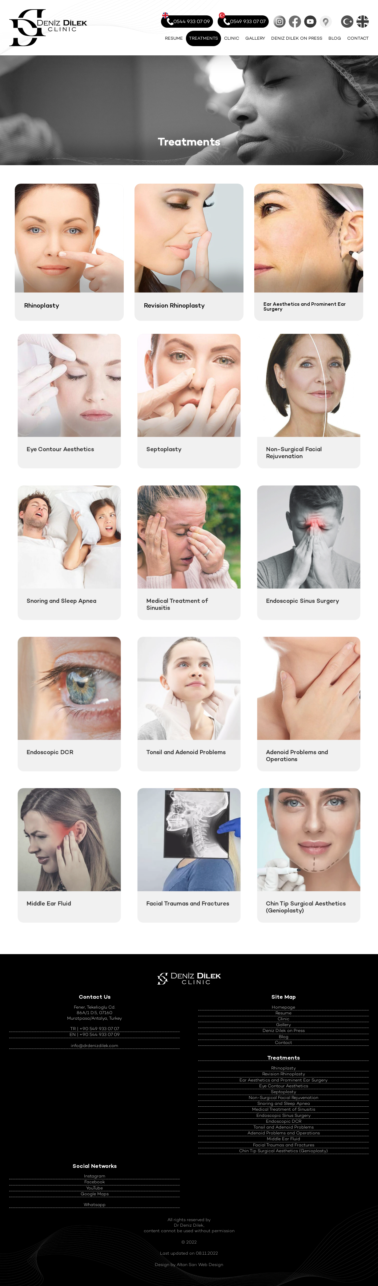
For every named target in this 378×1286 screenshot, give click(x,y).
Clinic (283, 1018)
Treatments (283, 1058)
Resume (283, 1013)
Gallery (283, 1024)
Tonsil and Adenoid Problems (283, 1127)
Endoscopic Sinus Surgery (283, 1115)
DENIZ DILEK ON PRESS (296, 38)
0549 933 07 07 (242, 19)
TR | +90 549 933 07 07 (94, 1028)
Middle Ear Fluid (283, 1138)
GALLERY (255, 38)
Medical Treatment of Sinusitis (283, 1109)
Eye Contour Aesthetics (283, 1086)
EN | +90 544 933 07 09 (95, 1034)
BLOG (334, 38)
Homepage (283, 1007)
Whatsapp (95, 1204)
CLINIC (231, 38)
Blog (283, 1036)
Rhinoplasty (283, 1068)
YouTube (310, 21)
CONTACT (358, 38)
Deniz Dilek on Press (284, 1030)
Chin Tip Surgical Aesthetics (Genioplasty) (283, 1150)
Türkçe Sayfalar (347, 21)
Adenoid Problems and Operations (283, 1133)
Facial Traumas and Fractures (283, 1145)
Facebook (295, 21)
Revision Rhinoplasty (283, 1074)
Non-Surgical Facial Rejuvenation (283, 1097)
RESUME (174, 38)
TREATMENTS (203, 38)
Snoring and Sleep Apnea (283, 1103)
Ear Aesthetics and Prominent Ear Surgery (283, 1080)
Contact (283, 1042)
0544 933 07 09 (186, 19)
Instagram (279, 21)
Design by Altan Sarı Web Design (189, 1264)
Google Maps (326, 21)
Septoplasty (283, 1091)
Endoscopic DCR (283, 1121)
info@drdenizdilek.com (94, 1045)
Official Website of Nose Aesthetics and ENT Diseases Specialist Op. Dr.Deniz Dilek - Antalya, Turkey (48, 27)
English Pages (362, 21)
